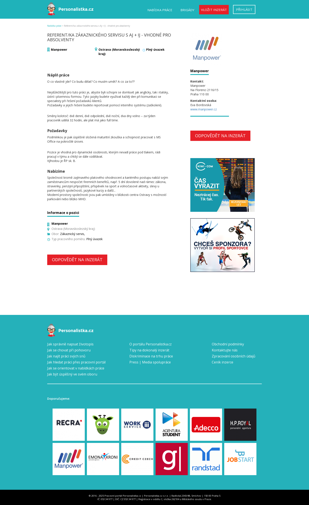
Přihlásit (244, 9)
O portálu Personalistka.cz (150, 344)
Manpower (59, 49)
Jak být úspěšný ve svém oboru (72, 374)
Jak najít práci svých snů (66, 356)
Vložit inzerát (214, 10)
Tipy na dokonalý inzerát (149, 350)
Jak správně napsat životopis (70, 344)
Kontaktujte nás (225, 350)
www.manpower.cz (203, 109)
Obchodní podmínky (228, 344)
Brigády (187, 10)
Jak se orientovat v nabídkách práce (75, 368)
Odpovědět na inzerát (77, 259)
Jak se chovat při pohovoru (69, 350)
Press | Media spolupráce (150, 362)
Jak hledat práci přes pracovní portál (76, 362)
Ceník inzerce (222, 362)
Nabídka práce (159, 10)
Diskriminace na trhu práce (151, 356)
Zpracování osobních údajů (233, 356)
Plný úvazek (155, 49)
